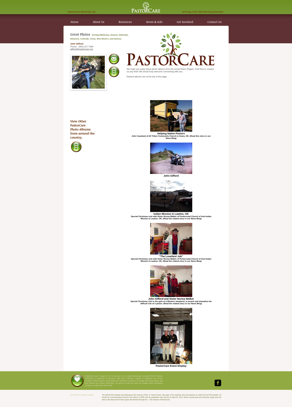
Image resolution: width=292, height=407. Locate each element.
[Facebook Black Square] (217, 383)
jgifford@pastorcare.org (81, 49)
